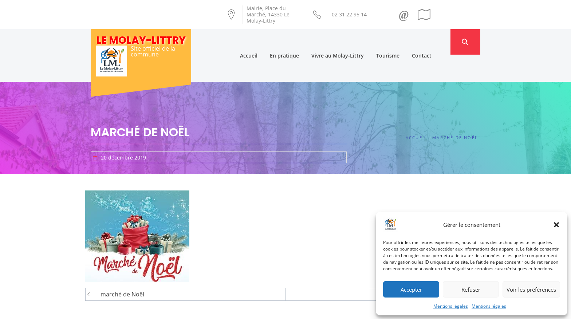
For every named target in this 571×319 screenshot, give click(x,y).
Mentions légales (450, 306)
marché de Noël (122, 267)
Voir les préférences (531, 289)
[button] (556, 224)
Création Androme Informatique (218, 309)
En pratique (297, 41)
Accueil (262, 41)
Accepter (411, 289)
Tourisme (401, 41)
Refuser (470, 289)
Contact (435, 41)
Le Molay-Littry (141, 40)
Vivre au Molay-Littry (351, 41)
